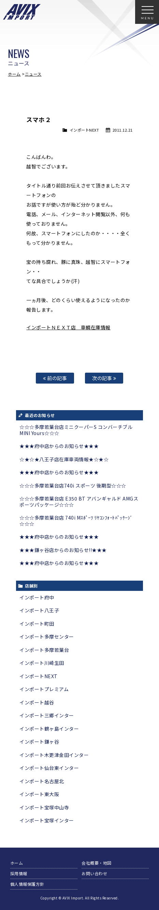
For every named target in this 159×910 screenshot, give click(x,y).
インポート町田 (36, 623)
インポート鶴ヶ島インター (49, 728)
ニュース (33, 74)
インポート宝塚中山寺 (44, 807)
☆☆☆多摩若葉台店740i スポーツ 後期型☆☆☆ (72, 485)
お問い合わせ (94, 873)
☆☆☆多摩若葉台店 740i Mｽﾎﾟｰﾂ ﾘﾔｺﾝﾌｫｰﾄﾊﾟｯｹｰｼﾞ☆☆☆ (75, 520)
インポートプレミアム (44, 689)
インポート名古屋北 (41, 781)
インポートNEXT (84, 130)
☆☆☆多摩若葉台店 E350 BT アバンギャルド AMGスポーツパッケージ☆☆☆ (78, 501)
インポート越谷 (36, 702)
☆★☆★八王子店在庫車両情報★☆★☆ (64, 459)
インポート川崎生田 (41, 662)
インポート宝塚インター (46, 820)
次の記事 (104, 378)
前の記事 (55, 378)
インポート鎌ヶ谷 (39, 741)
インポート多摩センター (46, 636)
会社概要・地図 (97, 863)
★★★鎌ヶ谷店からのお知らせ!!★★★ (63, 550)
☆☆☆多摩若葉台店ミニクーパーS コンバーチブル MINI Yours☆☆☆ (75, 429)
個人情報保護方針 (27, 884)
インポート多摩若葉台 (44, 649)
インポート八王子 (39, 610)
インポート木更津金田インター (54, 754)
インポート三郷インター (46, 715)
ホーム (14, 74)
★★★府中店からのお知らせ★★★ (59, 446)
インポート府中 (36, 597)
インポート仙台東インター (49, 767)
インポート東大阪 (39, 794)
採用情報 (18, 873)
